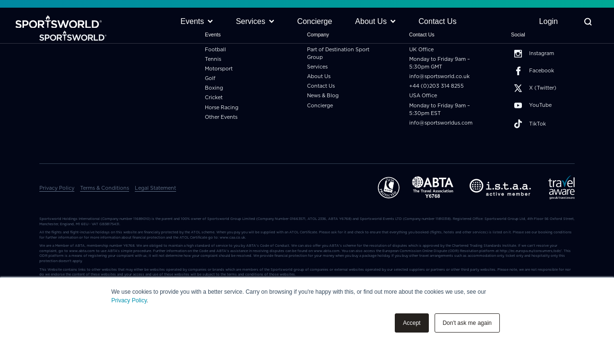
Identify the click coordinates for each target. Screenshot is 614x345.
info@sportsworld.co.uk (439, 76)
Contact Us (321, 86)
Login (548, 21)
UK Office (421, 49)
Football (215, 49)
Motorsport (219, 68)
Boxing (214, 88)
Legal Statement (155, 188)
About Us (319, 76)
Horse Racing (221, 107)
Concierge (320, 105)
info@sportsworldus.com (440, 123)
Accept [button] (412, 323)
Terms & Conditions (104, 188)
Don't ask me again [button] (467, 323)
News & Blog (323, 95)
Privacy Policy (129, 300)
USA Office (423, 95)
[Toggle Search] (588, 22)
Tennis (213, 59)
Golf (210, 78)
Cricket (214, 97)
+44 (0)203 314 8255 (436, 86)
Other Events (221, 117)
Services (317, 66)
